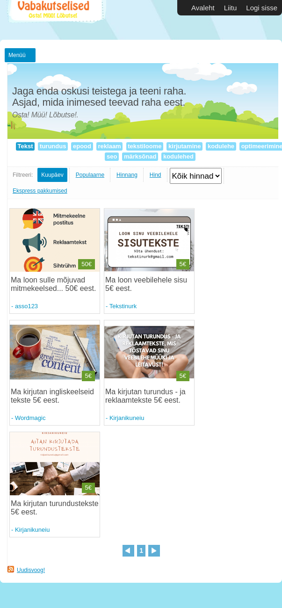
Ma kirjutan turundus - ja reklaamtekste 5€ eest (145, 396)
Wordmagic (30, 417)
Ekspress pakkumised (40, 191)
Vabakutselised (55, 20)
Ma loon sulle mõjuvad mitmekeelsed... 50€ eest (52, 284)
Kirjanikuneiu (126, 417)
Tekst (25, 146)
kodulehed (178, 156)
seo (112, 156)
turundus (53, 146)
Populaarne (90, 175)
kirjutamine (184, 146)
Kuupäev (52, 175)
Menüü (17, 55)
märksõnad (140, 156)
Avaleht (203, 8)
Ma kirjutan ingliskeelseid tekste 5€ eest (52, 396)
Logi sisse (261, 8)
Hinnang (126, 175)
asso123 (26, 306)
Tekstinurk (123, 306)
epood (82, 146)
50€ (86, 264)
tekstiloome (144, 146)
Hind (155, 175)
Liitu (230, 8)
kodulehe (221, 146)
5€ (183, 264)
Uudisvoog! (31, 570)
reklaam (109, 146)
